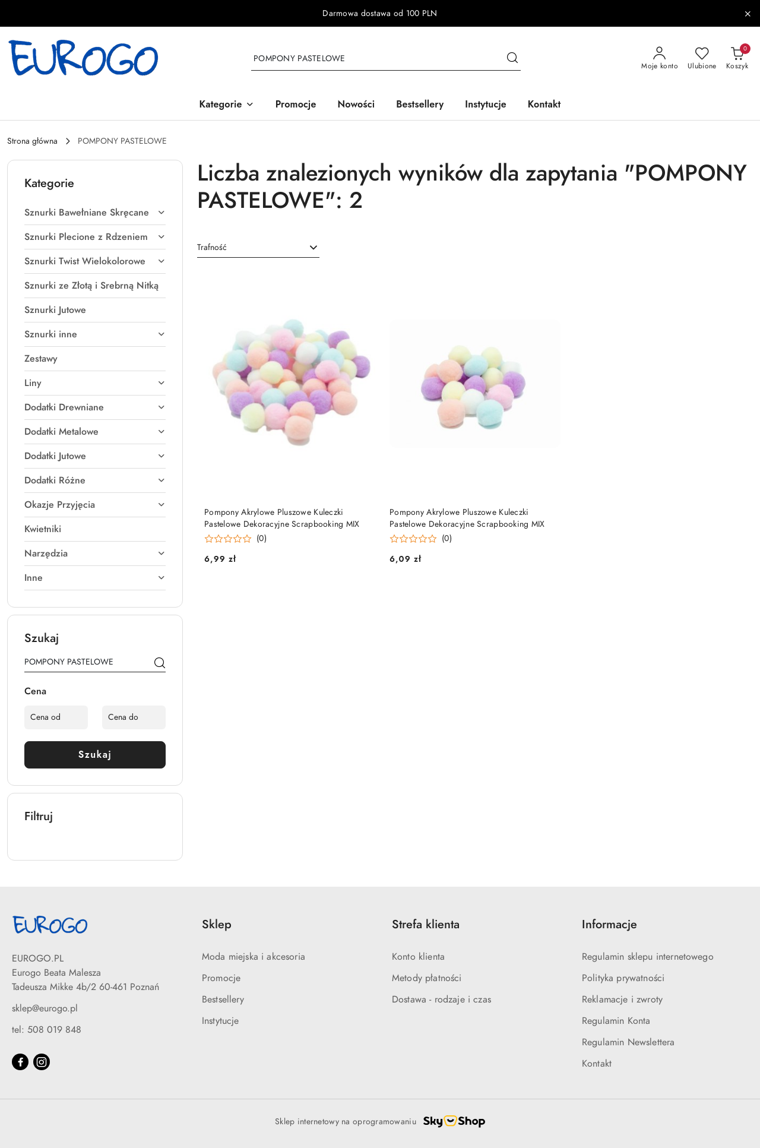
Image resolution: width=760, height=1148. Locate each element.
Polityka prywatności (623, 978)
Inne (95, 577)
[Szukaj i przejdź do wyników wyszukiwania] (512, 59)
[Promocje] (296, 105)
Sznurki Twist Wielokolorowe (95, 261)
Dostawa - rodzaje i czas (441, 999)
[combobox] (258, 248)
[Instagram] (41, 1062)
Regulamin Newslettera (628, 1042)
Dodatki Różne (95, 480)
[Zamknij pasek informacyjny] (747, 13)
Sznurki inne (95, 334)
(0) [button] (261, 539)
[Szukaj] (160, 664)
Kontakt (597, 1063)
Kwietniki (42, 529)
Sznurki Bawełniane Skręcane (95, 212)
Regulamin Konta (616, 1020)
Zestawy (41, 358)
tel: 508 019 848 (46, 1029)
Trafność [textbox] (212, 247)
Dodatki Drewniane (95, 407)
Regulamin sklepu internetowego (648, 956)
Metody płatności (427, 978)
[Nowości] (356, 105)
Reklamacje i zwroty (622, 999)
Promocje (221, 978)
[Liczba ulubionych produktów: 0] (702, 58)
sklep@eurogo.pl (45, 1008)
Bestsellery (223, 999)
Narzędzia (95, 553)
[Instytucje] (485, 105)
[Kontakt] (544, 105)
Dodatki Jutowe (95, 456)
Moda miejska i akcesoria (253, 956)
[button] (227, 105)
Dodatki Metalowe (95, 431)
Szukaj (95, 754)
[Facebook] (20, 1062)
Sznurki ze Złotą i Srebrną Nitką (91, 285)
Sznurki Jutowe (55, 310)
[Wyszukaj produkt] (386, 58)
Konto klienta (418, 956)
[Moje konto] (659, 58)
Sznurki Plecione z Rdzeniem (95, 236)
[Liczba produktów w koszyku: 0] (737, 58)
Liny (95, 383)
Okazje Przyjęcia (95, 504)
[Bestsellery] (419, 105)
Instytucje (220, 1020)
